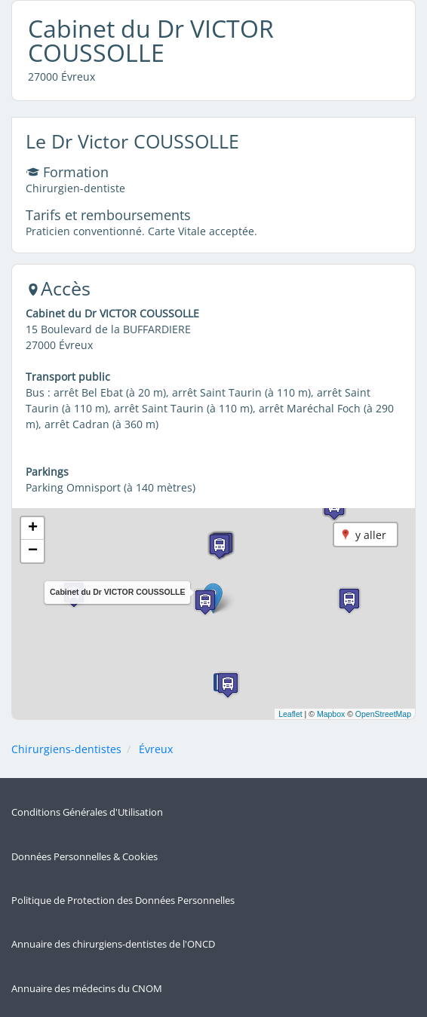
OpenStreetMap (383, 713)
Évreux (156, 749)
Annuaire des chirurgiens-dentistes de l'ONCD (113, 944)
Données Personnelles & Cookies (84, 856)
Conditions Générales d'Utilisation (87, 812)
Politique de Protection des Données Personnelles (123, 900)
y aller (370, 535)
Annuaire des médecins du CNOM (86, 988)
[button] (205, 602)
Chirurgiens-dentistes (66, 749)
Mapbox (331, 713)
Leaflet (290, 713)
